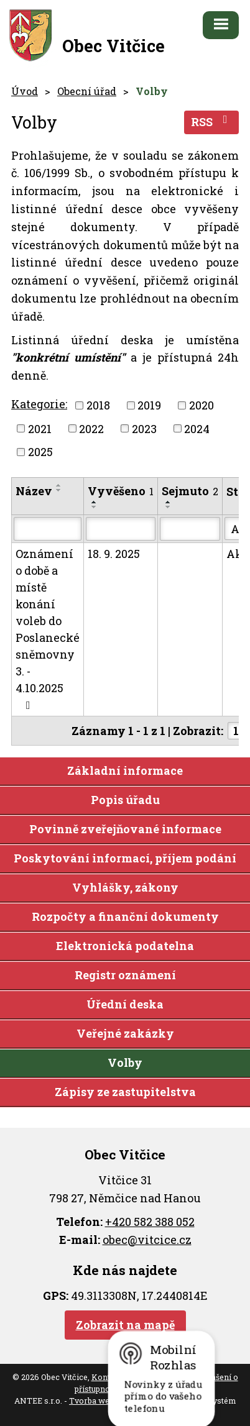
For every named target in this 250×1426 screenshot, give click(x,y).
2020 (201, 405)
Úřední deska (125, 1004)
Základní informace (125, 770)
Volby (125, 1062)
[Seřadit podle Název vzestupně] (59, 485)
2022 (91, 428)
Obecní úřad (86, 91)
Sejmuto (190, 490)
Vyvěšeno (121, 490)
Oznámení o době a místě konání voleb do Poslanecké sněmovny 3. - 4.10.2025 (48, 628)
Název (34, 490)
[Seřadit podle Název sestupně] (59, 490)
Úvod (24, 91)
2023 (144, 428)
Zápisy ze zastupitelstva (125, 1091)
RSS (212, 121)
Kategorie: (39, 403)
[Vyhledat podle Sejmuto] (190, 529)
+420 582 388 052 (150, 1221)
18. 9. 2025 (114, 553)
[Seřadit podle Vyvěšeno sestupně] (94, 507)
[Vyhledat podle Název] (47, 529)
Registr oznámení (125, 974)
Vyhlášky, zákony (125, 887)
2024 (197, 428)
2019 (149, 405)
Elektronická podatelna (125, 945)
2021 (40, 428)
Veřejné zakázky (125, 1033)
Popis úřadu (125, 799)
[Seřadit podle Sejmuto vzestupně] (168, 502)
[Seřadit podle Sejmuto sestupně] (168, 507)
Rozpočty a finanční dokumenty (125, 916)
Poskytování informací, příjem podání (125, 858)
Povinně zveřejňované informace (125, 828)
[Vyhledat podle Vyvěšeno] (120, 529)
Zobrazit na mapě (125, 1324)
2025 (40, 451)
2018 (98, 405)
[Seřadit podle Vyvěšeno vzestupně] (94, 502)
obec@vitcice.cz (147, 1239)
